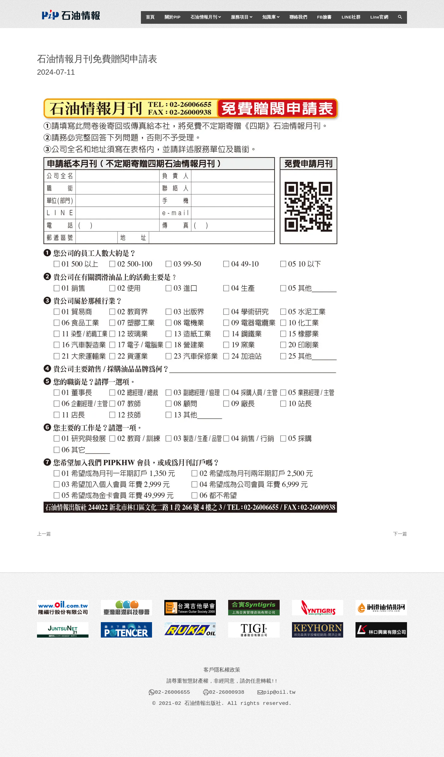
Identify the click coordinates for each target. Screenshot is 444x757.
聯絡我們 (298, 17)
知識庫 (270, 17)
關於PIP (172, 17)
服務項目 (242, 17)
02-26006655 (172, 692)
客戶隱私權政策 (222, 670)
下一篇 (400, 533)
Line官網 (379, 17)
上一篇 (44, 533)
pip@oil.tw (279, 692)
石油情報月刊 (206, 17)
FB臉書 (324, 17)
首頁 (150, 17)
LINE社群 (351, 17)
